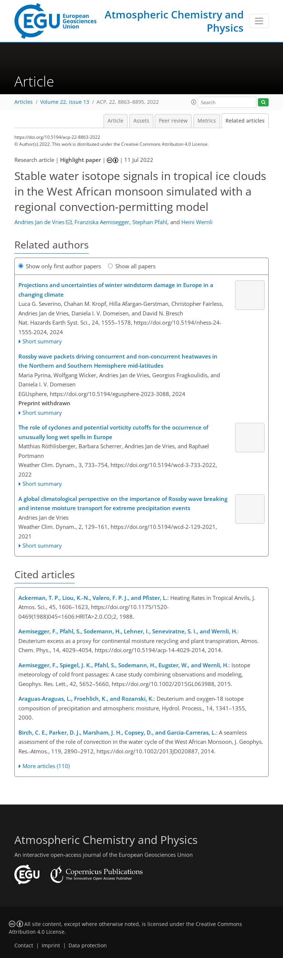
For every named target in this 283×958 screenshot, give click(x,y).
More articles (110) (46, 766)
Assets (141, 120)
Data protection (88, 945)
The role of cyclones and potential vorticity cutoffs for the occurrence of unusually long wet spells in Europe (113, 432)
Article (115, 120)
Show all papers (132, 266)
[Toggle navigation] (259, 21)
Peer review (173, 120)
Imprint (51, 945)
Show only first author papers (59, 266)
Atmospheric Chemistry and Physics (174, 21)
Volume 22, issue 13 (64, 102)
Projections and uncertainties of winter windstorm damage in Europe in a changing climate (115, 289)
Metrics (207, 120)
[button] (193, 102)
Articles (23, 102)
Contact (23, 945)
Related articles (245, 120)
